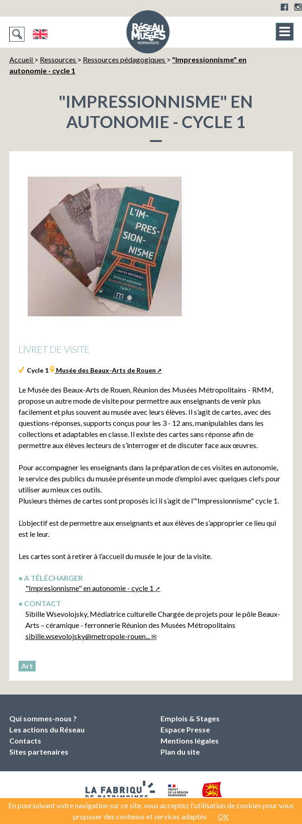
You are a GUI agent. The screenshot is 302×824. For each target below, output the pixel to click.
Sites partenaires (38, 751)
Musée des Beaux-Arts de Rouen (105, 370)
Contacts (25, 740)
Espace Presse (185, 729)
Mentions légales (189, 740)
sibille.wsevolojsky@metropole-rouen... (87, 636)
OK (223, 816)
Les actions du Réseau (47, 729)
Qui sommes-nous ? (43, 718)
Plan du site (180, 751)
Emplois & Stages (190, 718)
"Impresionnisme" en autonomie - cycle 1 (89, 588)
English (40, 34)
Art (27, 665)
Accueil (21, 59)
